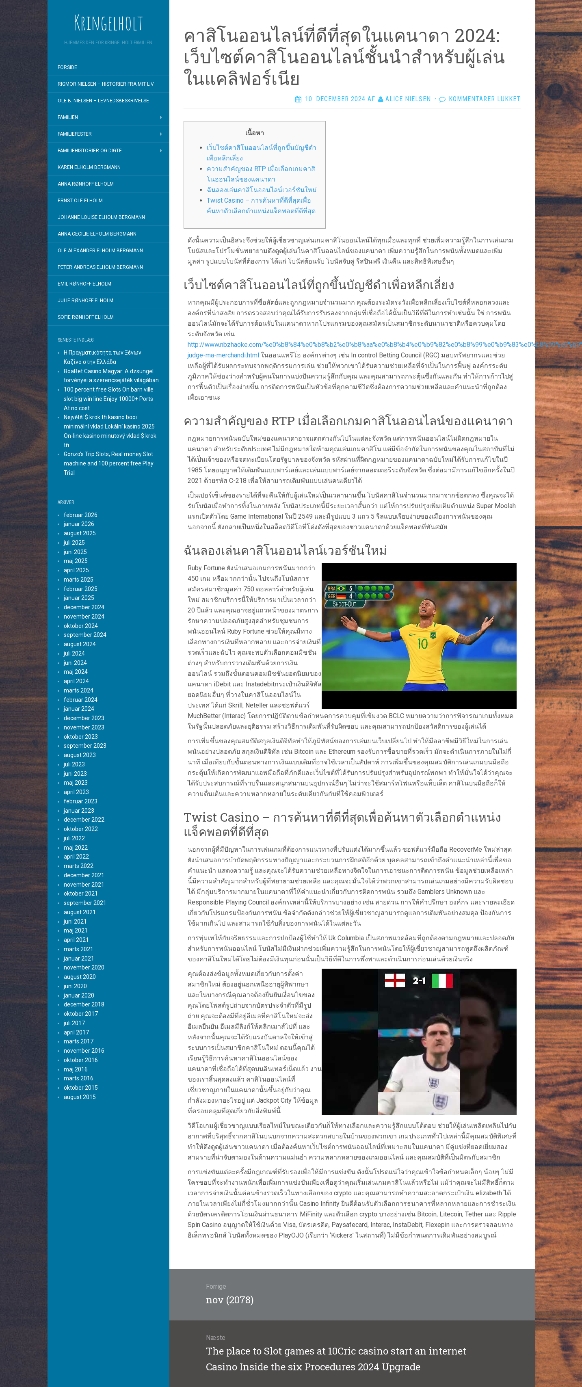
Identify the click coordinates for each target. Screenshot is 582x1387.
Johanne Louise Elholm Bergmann (101, 217)
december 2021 (84, 875)
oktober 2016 (81, 1060)
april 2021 (76, 940)
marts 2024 (78, 690)
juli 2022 (74, 838)
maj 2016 (76, 1069)
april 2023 (76, 792)
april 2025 (76, 570)
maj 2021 (76, 930)
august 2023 (80, 755)
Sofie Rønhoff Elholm (86, 317)
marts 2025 (78, 579)
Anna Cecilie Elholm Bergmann (97, 234)
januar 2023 (79, 810)
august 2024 (80, 644)
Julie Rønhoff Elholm (85, 300)
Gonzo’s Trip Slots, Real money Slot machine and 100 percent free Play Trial (109, 463)
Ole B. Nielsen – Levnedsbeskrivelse (103, 101)
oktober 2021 (81, 893)
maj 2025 (76, 561)
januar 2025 (79, 598)
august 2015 (80, 1097)
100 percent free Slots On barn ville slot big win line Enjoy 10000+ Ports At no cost (109, 398)
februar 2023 (80, 801)
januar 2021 (79, 958)
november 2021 (84, 884)
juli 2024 (74, 653)
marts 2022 (78, 866)
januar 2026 (79, 524)
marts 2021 (78, 949)
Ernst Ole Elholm (80, 200)
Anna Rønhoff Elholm (86, 184)
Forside (67, 67)
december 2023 (84, 718)
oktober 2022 (81, 829)
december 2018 (84, 1004)
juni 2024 (75, 663)
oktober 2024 (81, 626)
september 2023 (85, 745)
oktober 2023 (81, 737)
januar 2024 (79, 708)
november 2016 (84, 1050)
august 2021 (80, 912)
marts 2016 (78, 1078)
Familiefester (75, 134)
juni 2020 (75, 986)
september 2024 (85, 635)
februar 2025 (80, 589)
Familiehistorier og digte (90, 151)
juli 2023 (74, 764)
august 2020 (80, 977)
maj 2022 (76, 847)
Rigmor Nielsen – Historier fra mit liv (106, 84)
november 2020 (84, 967)
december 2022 (84, 819)
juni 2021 (75, 921)
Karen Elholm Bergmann (89, 167)
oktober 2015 (81, 1087)
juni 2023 (75, 773)
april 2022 (76, 856)
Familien (68, 117)
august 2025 (80, 533)
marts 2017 (78, 1041)
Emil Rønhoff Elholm (84, 284)
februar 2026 (80, 515)
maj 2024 (76, 672)
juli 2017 (74, 1023)
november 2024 (84, 616)
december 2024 (84, 607)
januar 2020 (79, 995)
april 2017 (76, 1032)
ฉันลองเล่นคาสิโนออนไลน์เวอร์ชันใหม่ (262, 190)
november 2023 (84, 727)
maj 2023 (76, 782)
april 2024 (76, 681)
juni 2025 (75, 552)
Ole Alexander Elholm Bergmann (100, 250)
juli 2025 (74, 542)
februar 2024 (80, 700)
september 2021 (85, 903)
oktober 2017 (81, 1013)
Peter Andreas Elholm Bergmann (100, 267)
